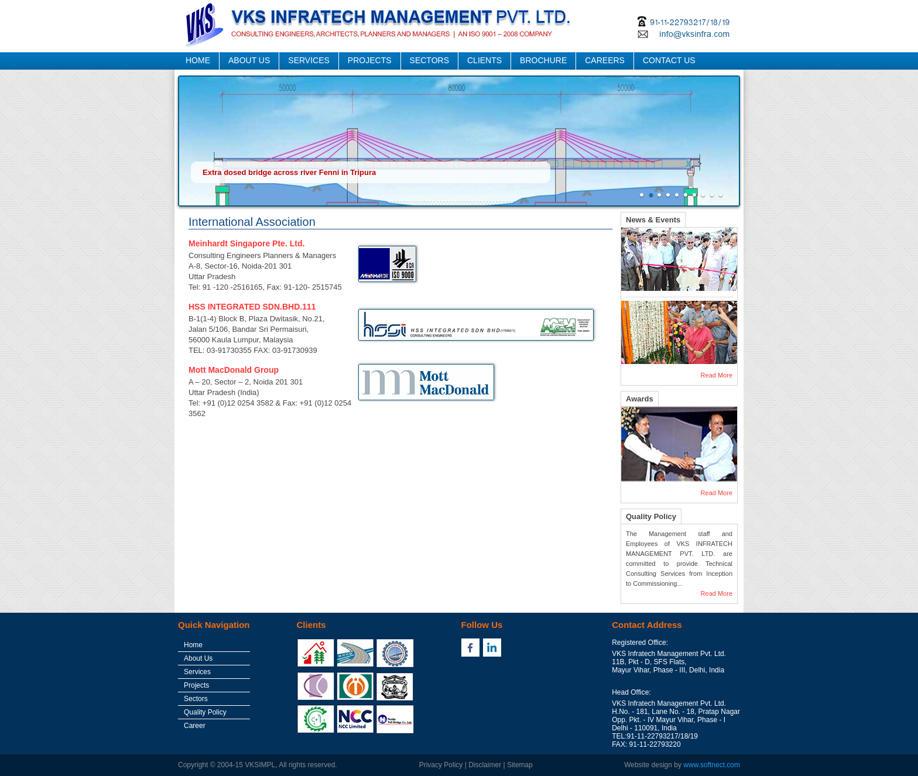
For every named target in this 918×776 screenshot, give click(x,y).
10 (722, 195)
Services (197, 672)
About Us (198, 658)
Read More (716, 375)
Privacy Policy (441, 765)
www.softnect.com (711, 765)
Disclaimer (484, 765)
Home (193, 645)
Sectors (196, 699)
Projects (196, 685)
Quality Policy (205, 712)
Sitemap (520, 765)
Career (194, 726)
